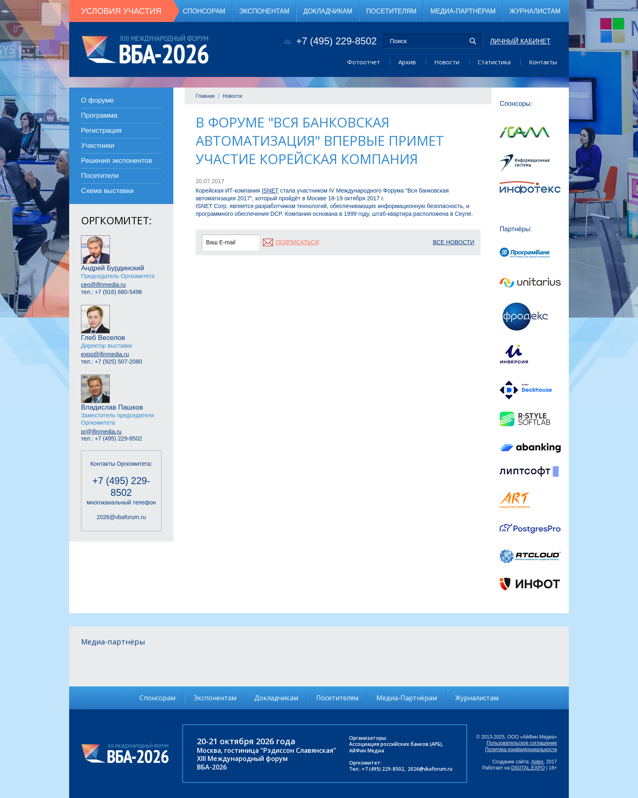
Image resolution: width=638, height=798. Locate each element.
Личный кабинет (520, 41)
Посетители (100, 176)
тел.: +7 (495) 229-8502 (111, 438)
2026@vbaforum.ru (121, 517)
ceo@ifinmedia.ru (103, 284)
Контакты (543, 62)
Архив (407, 62)
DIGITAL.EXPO (527, 768)
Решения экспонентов (116, 160)
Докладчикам (328, 11)
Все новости (453, 242)
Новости (446, 62)
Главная (205, 96)
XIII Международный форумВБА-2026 (242, 762)
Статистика (494, 62)
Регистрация (101, 130)
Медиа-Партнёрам (463, 11)
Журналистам (534, 11)
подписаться (297, 242)
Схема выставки (107, 191)
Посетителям (391, 11)
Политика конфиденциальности (521, 749)
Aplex (537, 762)
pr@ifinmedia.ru (101, 431)
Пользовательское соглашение (522, 743)
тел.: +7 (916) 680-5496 (111, 292)
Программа (99, 115)
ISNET (270, 190)
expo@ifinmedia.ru (105, 354)
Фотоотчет (363, 62)
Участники (97, 145)
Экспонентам (264, 11)
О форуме (97, 100)
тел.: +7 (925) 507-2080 (111, 361)
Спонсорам (204, 11)
